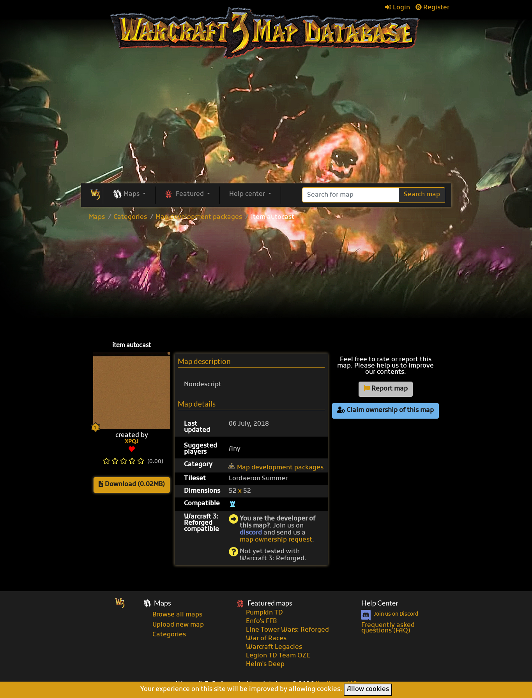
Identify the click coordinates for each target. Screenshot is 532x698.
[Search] (350, 194)
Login (397, 8)
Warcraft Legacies (274, 647)
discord (251, 533)
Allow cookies (368, 689)
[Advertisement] (266, 279)
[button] (129, 194)
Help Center (379, 603)
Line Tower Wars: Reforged (287, 630)
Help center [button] (248, 194)
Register (432, 8)
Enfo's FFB (261, 621)
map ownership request (276, 540)
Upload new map (178, 625)
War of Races (266, 639)
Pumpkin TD (264, 613)
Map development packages (199, 217)
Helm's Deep (265, 664)
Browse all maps (177, 615)
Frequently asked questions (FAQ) (388, 628)
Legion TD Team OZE (278, 656)
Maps (97, 217)
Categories (130, 217)
